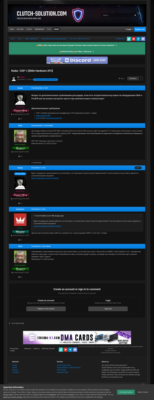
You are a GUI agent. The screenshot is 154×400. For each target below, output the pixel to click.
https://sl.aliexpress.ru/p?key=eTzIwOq (45, 178)
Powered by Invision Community (110, 352)
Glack (20, 125)
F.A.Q (49, 29)
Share (121, 78)
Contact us (36, 348)
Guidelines (52, 394)
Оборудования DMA (43, 116)
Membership (39, 29)
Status (29, 29)
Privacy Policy (14, 348)
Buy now (20, 29)
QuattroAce (20, 209)
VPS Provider (61, 370)
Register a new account (46, 309)
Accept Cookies (125, 392)
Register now (140, 29)
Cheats (14, 365)
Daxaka (20, 88)
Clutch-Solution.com (92, 346)
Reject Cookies (142, 392)
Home (12, 29)
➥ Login (129, 29)
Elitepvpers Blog (62, 372)
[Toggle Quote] (35, 216)
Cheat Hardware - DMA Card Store (69, 367)
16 (20, 240)
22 (20, 156)
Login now (108, 309)
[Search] (112, 15)
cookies (71, 394)
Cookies (12, 351)
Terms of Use (38, 394)
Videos (14, 367)
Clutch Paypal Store (64, 365)
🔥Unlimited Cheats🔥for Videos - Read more (75, 51)
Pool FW (39, 118)
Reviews (15, 370)
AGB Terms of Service (48, 348)
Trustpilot (15, 372)
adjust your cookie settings (12, 397)
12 (20, 119)
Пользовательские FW (53, 118)
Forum (56, 29)
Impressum (27, 348)
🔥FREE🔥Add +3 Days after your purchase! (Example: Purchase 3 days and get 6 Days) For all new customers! (75, 45)
